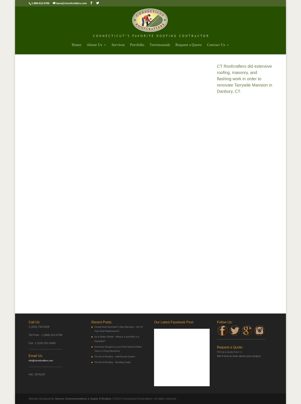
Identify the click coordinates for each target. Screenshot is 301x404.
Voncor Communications (71, 398)
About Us (94, 45)
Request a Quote (188, 45)
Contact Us (216, 45)
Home (76, 45)
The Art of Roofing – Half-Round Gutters (114, 356)
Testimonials (159, 45)
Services (118, 45)
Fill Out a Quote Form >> (229, 352)
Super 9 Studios (100, 398)
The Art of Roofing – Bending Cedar (112, 362)
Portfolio (137, 45)
